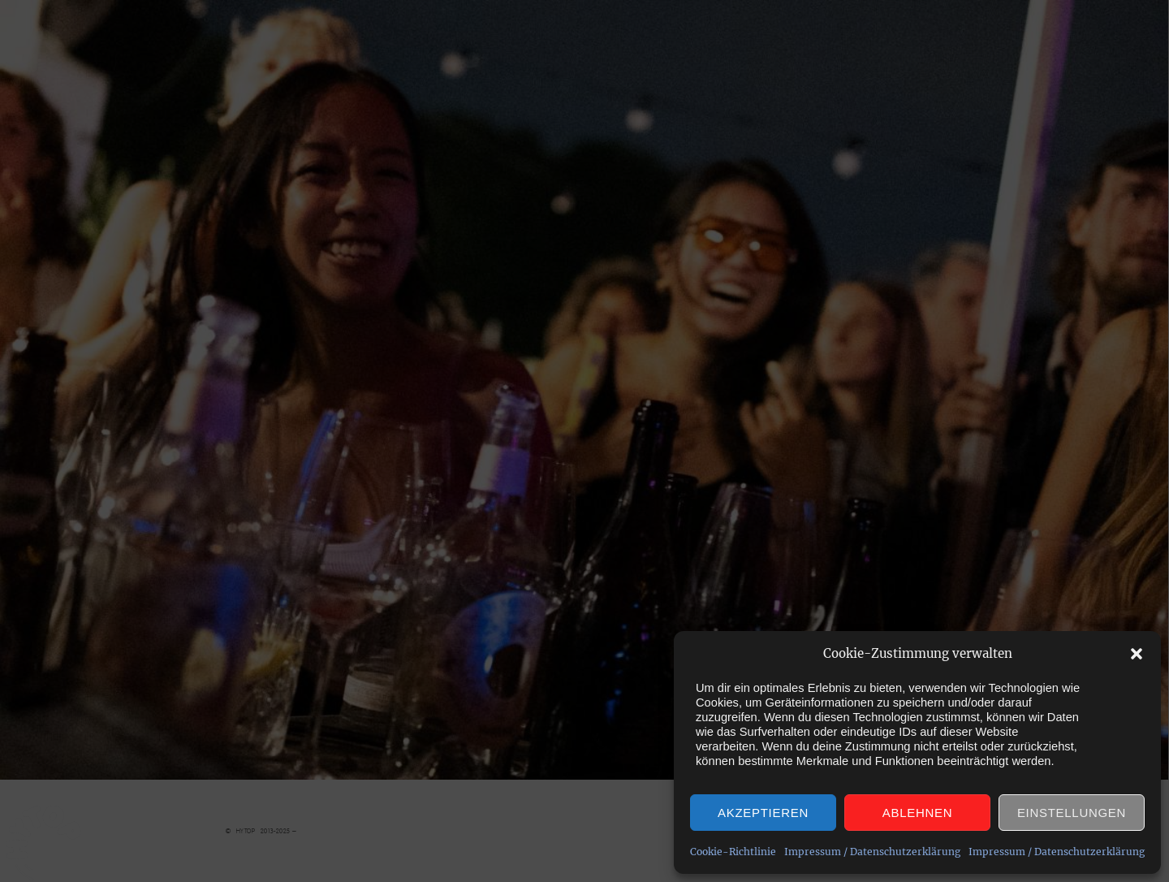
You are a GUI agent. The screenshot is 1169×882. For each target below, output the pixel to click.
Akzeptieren (763, 812)
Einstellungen (1071, 812)
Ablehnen (917, 812)
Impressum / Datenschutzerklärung (872, 851)
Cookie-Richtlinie (733, 851)
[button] (1136, 654)
